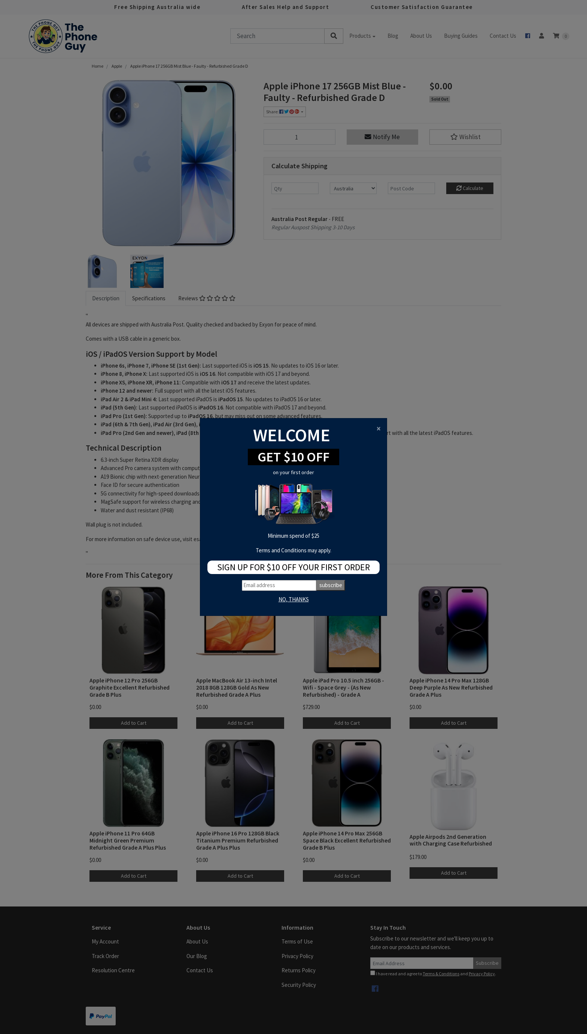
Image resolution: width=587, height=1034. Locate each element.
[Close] (379, 428)
